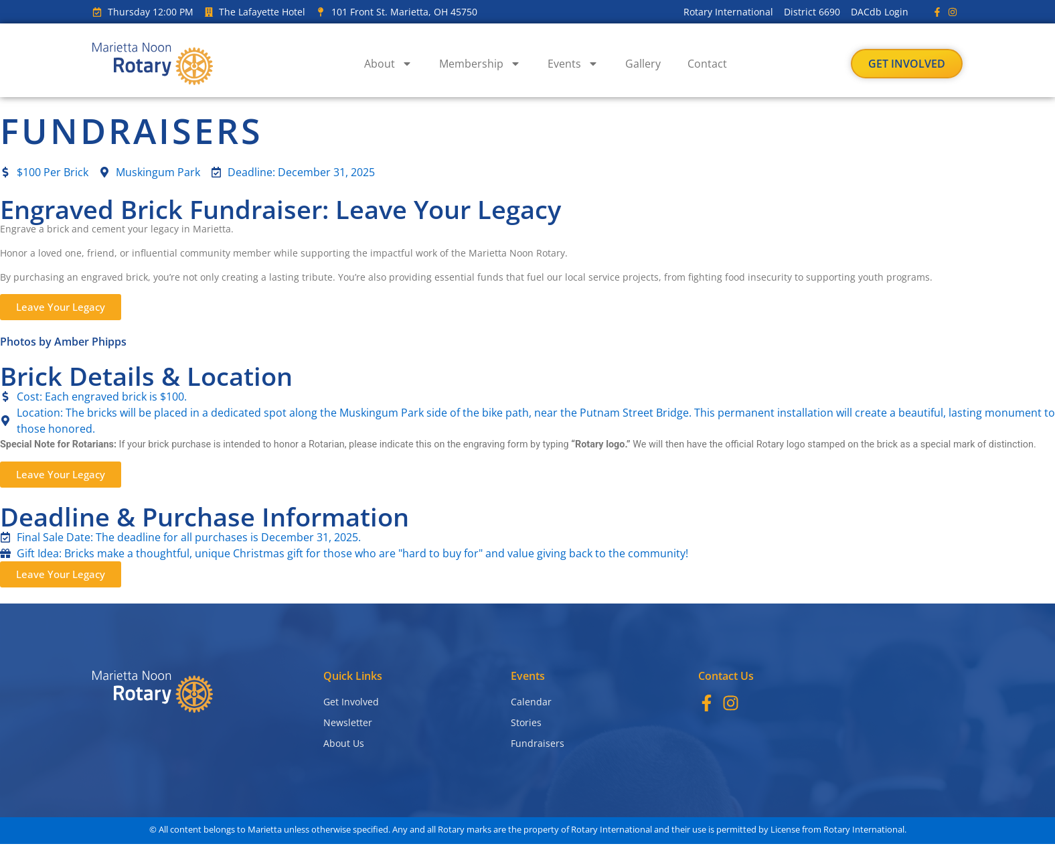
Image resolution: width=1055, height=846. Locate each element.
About (388, 64)
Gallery (643, 63)
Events (573, 64)
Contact (707, 63)
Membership (480, 64)
